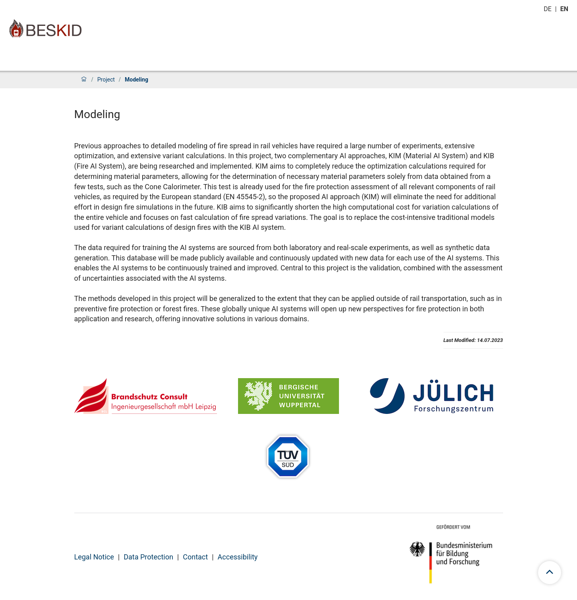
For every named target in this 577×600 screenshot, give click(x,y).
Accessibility (238, 557)
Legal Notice (94, 557)
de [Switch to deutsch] (548, 9)
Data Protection (148, 557)
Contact (195, 557)
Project (106, 79)
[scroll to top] (549, 572)
